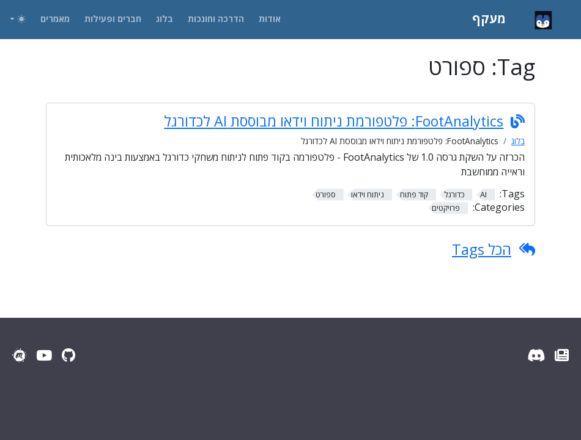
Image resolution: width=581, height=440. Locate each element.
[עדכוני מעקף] (562, 355)
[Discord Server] (536, 355)
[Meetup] (19, 355)
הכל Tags (481, 249)
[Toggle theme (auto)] (18, 19)
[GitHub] (69, 355)
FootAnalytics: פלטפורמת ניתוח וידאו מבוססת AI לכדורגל (333, 121)
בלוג (518, 141)
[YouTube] (44, 355)
